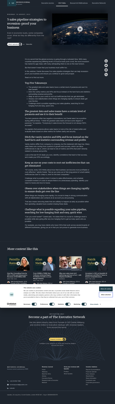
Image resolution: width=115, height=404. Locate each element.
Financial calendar (91, 372)
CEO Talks (62, 3)
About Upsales (68, 374)
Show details (94, 400)
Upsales (27, 370)
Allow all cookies (100, 385)
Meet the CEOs (46, 375)
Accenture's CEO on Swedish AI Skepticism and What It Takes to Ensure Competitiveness (95, 276)
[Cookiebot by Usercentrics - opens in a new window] (11, 400)
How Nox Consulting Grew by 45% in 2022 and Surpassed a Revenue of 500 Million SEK (17, 275)
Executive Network (99, 3)
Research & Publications (79, 3)
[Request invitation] (57, 341)
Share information (91, 379)
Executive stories (47, 3)
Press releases (90, 375)
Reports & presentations (93, 370)
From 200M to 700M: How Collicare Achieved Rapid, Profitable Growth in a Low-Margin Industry (43, 276)
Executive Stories (47, 379)
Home (43, 370)
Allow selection (100, 391)
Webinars (45, 372)
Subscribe (31, 45)
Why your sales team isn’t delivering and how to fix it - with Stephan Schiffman (69, 275)
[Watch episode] (15, 45)
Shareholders (90, 377)
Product (66, 372)
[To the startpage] (11, 3)
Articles (44, 377)
